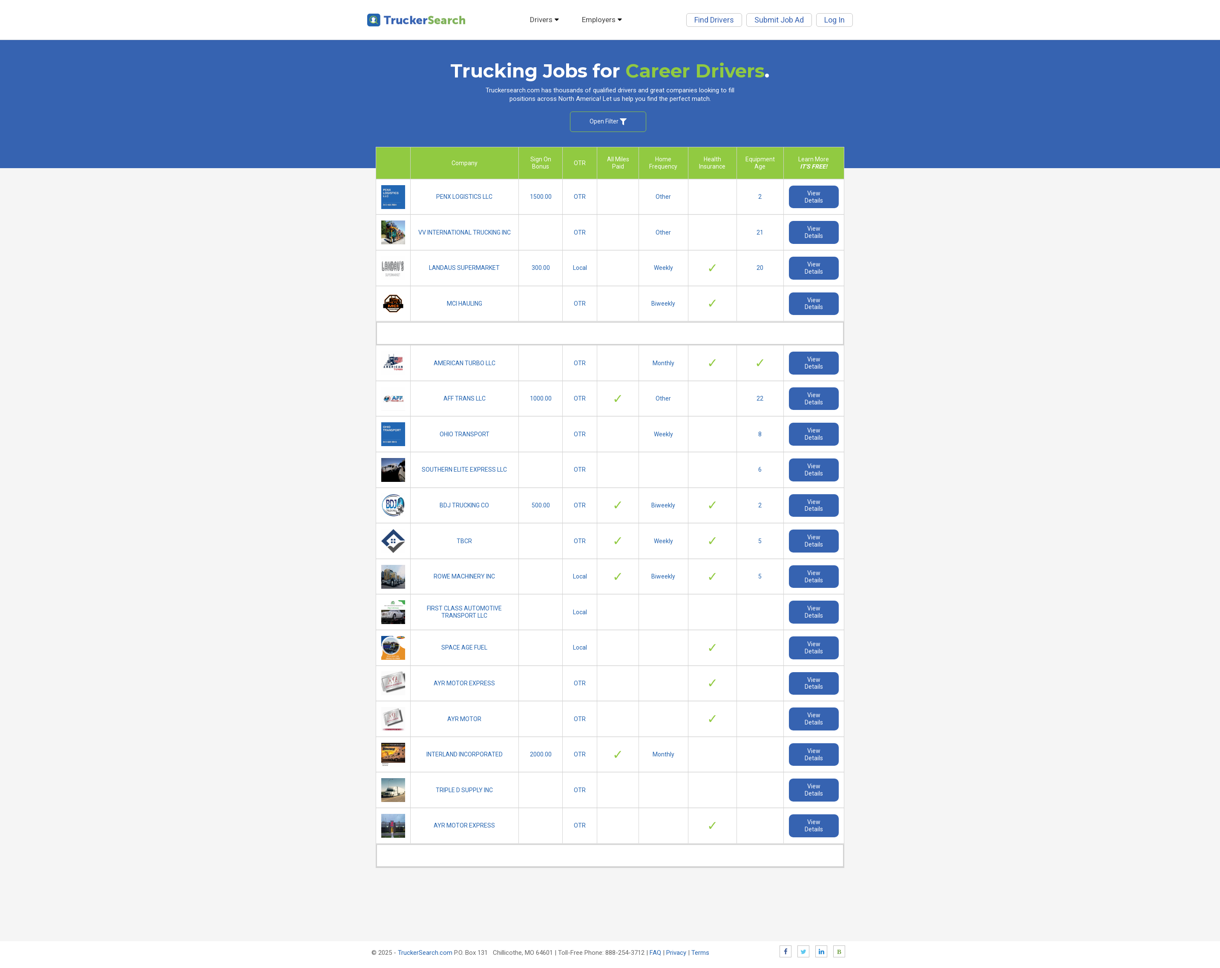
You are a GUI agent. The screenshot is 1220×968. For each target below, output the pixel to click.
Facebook (785, 951)
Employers (604, 19)
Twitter (803, 951)
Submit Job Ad (779, 19)
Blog (839, 951)
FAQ (655, 953)
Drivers (546, 19)
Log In (834, 19)
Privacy (676, 953)
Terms (700, 953)
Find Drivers (714, 19)
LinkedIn (821, 951)
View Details (814, 197)
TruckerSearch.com (425, 953)
